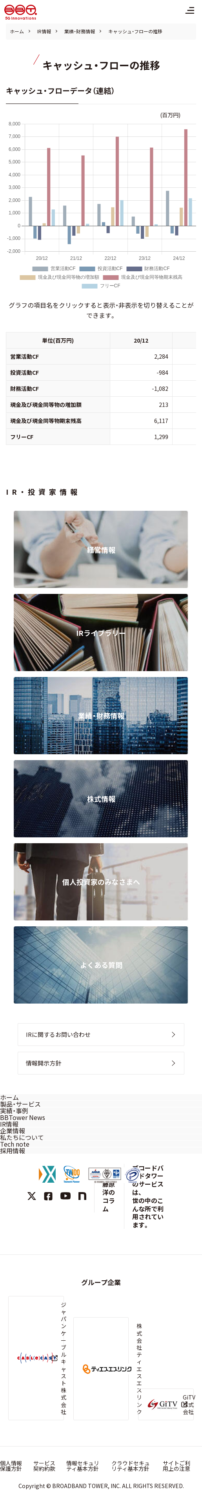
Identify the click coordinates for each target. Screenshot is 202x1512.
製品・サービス (20, 1104)
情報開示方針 (43, 1063)
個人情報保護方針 (11, 1465)
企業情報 (12, 1130)
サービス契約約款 (44, 1465)
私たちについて (22, 1137)
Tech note (14, 1144)
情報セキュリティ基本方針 (82, 1465)
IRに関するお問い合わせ (58, 1034)
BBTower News (22, 1117)
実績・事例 (14, 1110)
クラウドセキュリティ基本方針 (130, 1465)
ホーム (17, 31)
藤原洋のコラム (108, 1196)
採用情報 (12, 1150)
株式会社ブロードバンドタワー (20, 12)
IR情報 (44, 31)
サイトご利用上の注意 (176, 1465)
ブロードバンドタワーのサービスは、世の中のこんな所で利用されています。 (148, 1196)
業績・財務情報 (79, 31)
